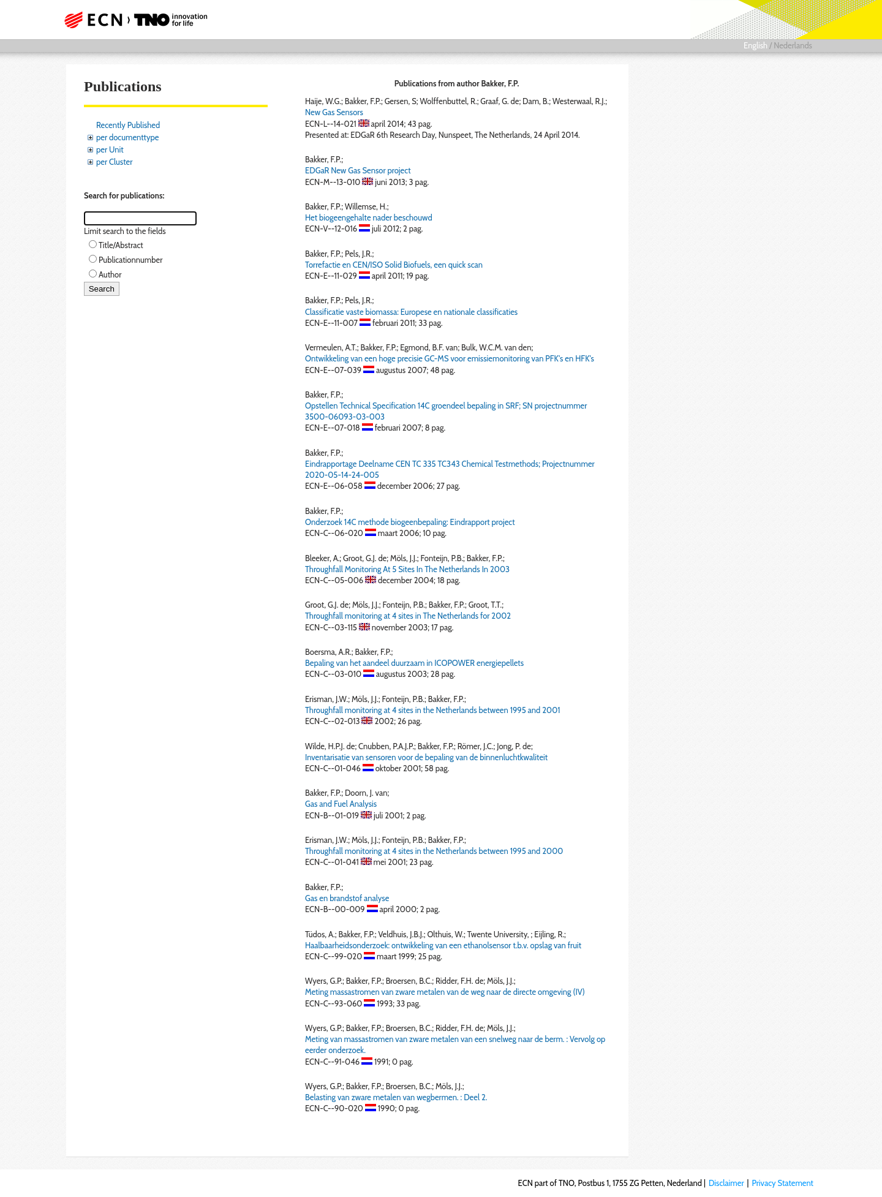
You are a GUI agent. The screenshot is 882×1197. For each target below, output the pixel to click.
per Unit (110, 149)
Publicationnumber (130, 260)
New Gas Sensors (334, 112)
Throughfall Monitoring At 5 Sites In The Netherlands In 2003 (407, 569)
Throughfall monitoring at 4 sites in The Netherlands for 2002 (408, 616)
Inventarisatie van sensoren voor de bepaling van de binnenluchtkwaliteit (426, 757)
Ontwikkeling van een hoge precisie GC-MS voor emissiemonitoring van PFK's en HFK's (449, 358)
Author (110, 274)
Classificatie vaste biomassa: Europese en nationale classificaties (411, 312)
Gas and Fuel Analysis (341, 804)
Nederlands (793, 45)
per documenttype (127, 137)
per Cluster (114, 162)
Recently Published (128, 125)
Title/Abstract (121, 245)
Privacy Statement (782, 1183)
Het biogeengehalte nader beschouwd (368, 217)
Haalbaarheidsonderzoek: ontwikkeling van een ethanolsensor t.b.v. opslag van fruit (443, 945)
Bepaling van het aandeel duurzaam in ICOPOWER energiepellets (414, 663)
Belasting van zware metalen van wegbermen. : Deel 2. (396, 1097)
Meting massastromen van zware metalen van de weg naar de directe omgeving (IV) (445, 992)
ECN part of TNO (131, 19)
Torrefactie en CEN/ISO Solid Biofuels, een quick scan (394, 265)
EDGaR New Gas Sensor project (358, 170)
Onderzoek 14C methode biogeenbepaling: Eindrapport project (410, 522)
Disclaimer (726, 1183)
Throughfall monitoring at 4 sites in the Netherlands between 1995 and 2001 (432, 710)
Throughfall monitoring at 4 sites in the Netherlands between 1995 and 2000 (434, 851)
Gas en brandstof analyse (347, 898)
